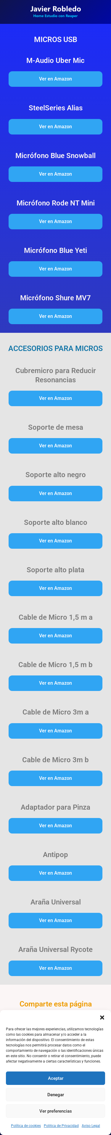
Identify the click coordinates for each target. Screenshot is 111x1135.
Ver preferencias (55, 1111)
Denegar (55, 1094)
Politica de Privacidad (61, 1126)
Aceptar (55, 1078)
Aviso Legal (91, 1126)
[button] (102, 1017)
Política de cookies (26, 1126)
